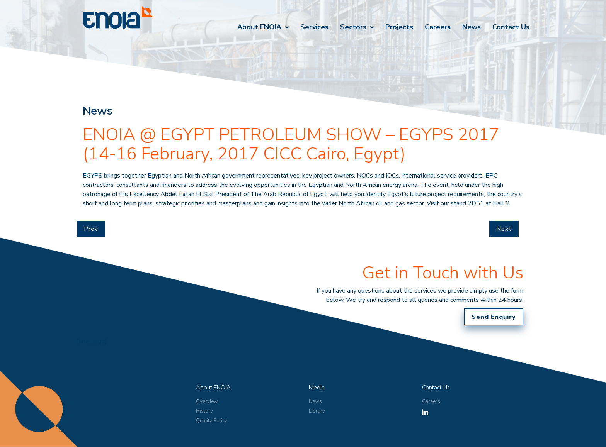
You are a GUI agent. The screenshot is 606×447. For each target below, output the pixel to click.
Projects (399, 27)
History (204, 411)
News (471, 27)
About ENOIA (259, 27)
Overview (207, 401)
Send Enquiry (494, 317)
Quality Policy (211, 420)
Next (504, 229)
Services (314, 27)
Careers (438, 27)
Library (317, 411)
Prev (91, 229)
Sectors (353, 27)
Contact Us (510, 27)
